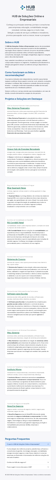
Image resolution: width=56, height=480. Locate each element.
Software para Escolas (17, 294)
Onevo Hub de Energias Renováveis (23, 149)
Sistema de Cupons (16, 259)
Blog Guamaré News (16, 188)
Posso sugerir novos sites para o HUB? (19, 467)
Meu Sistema (13, 332)
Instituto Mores (14, 369)
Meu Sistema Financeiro (18, 108)
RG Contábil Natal (15, 222)
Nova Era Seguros (15, 406)
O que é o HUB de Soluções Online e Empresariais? (23, 444)
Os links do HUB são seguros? (16, 462)
